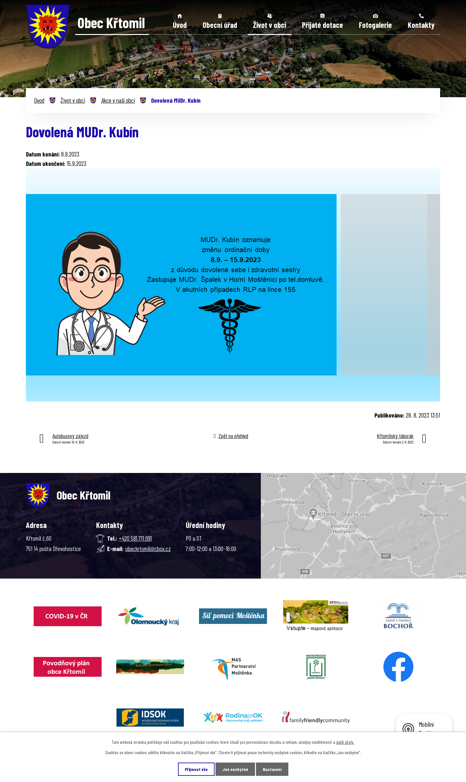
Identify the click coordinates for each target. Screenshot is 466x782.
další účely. (345, 742)
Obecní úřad (220, 24)
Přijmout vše (196, 769)
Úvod (180, 24)
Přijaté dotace (322, 24)
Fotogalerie (375, 24)
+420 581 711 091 (135, 538)
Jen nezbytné (235, 769)
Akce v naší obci (118, 100)
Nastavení (272, 769)
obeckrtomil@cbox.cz (148, 548)
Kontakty (421, 24)
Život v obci (269, 24)
